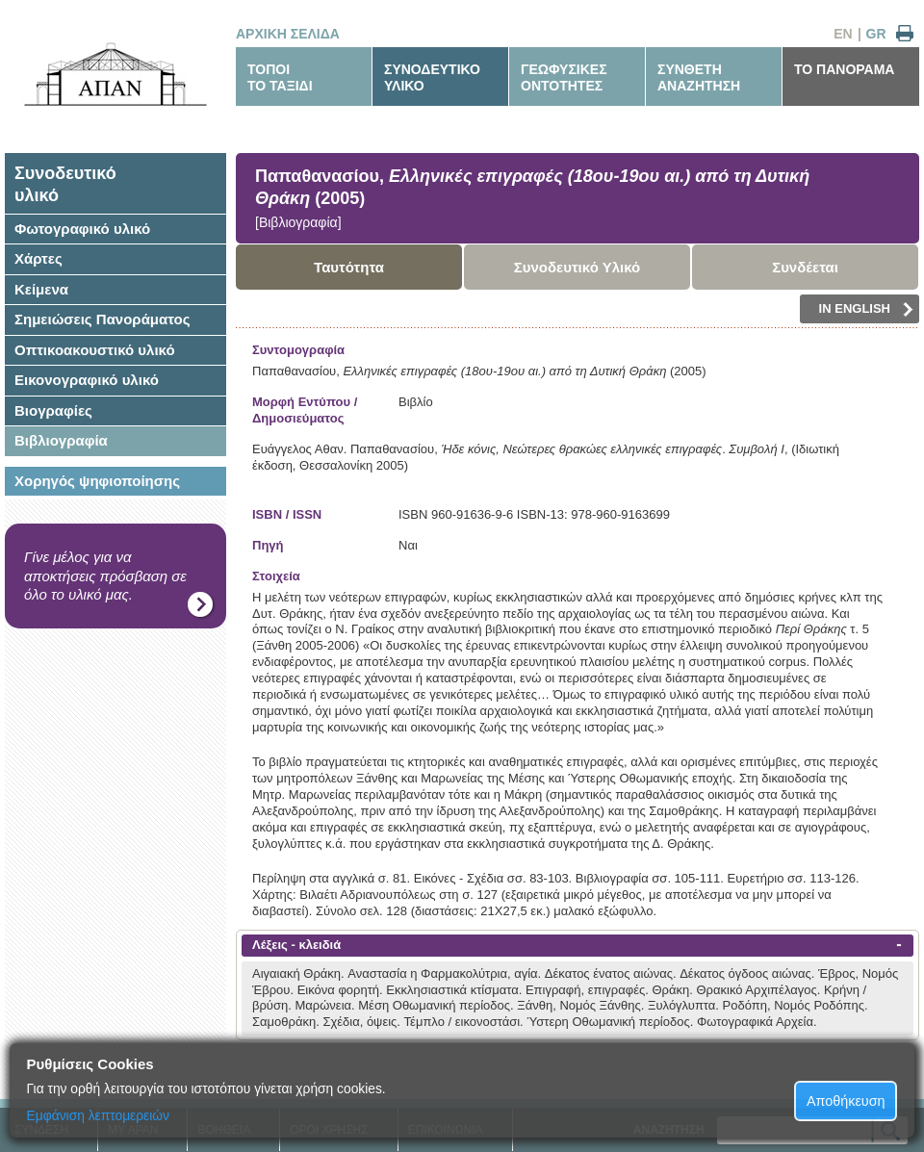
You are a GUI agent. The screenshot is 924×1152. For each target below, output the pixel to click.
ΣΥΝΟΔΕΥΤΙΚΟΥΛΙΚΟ (432, 77)
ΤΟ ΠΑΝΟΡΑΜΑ (844, 69)
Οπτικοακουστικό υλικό (94, 350)
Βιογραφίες (53, 410)
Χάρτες (38, 258)
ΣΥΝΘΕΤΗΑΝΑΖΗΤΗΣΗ (698, 77)
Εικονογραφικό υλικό (86, 379)
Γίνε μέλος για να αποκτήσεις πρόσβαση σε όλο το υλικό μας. (105, 575)
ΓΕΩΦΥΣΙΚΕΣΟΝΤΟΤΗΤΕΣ (564, 77)
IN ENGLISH (866, 309)
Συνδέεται (805, 267)
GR (876, 33)
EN (843, 33)
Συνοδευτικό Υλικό (577, 267)
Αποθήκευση (846, 1101)
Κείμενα (41, 289)
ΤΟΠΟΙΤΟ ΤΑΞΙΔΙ (280, 77)
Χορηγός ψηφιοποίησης (97, 481)
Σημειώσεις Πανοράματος (102, 319)
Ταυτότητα (349, 267)
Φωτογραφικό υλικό (82, 228)
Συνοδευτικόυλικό (65, 184)
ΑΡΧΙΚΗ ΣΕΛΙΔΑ (288, 33)
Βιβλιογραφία (61, 440)
